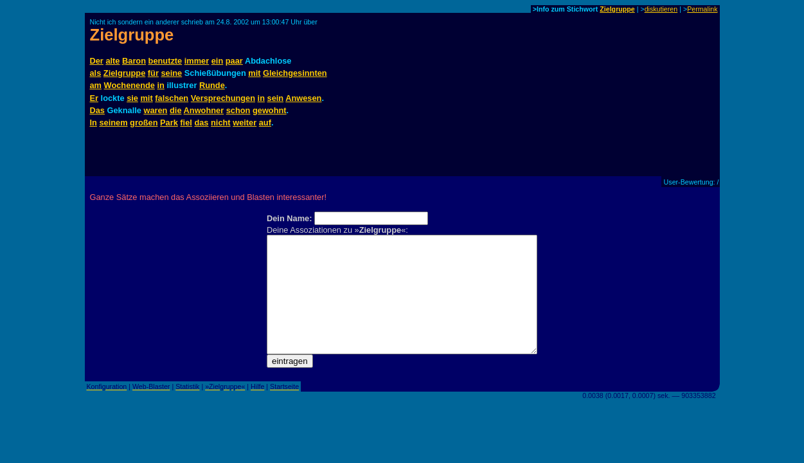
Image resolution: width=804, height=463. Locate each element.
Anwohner (204, 110)
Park (169, 122)
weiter (244, 122)
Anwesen (303, 98)
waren (155, 110)
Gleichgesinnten (295, 73)
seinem (113, 122)
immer (196, 61)
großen (143, 122)
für (153, 73)
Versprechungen (223, 98)
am (96, 85)
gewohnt (270, 110)
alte (112, 61)
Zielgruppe (617, 9)
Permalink (702, 9)
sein (275, 98)
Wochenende (129, 85)
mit (254, 73)
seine (171, 73)
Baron (134, 61)
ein (217, 61)
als (96, 73)
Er (94, 98)
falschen (171, 98)
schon (238, 110)
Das (97, 110)
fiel (186, 122)
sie (132, 98)
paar (234, 61)
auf (265, 122)
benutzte (165, 61)
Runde (212, 85)
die (176, 110)
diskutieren (661, 9)
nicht (221, 122)
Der (96, 61)
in (161, 85)
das (201, 122)
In (93, 122)
